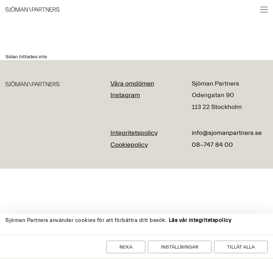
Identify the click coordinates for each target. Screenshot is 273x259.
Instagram (125, 95)
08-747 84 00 (212, 145)
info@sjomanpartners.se (227, 133)
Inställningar (180, 247)
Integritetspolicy (134, 133)
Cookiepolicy (129, 145)
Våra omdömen (132, 83)
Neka (125, 247)
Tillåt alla (241, 247)
